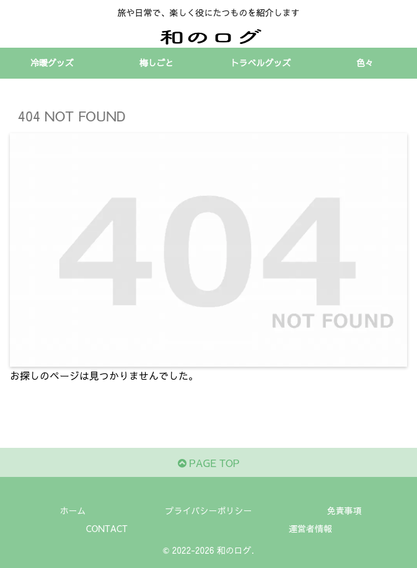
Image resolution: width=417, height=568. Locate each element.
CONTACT (107, 528)
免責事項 (344, 510)
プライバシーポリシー (208, 510)
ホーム (73, 510)
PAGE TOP (209, 463)
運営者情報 (310, 528)
